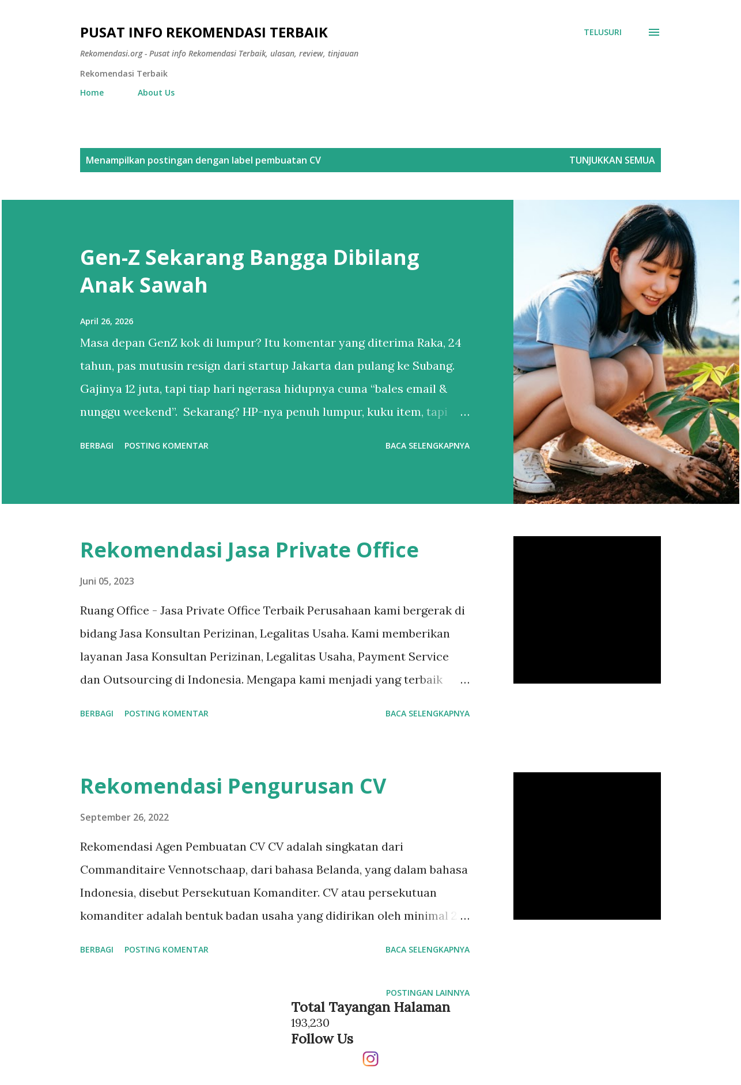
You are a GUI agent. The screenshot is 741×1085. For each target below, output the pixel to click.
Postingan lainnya (428, 992)
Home (92, 92)
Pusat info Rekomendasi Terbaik (204, 31)
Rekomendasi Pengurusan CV (233, 786)
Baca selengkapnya (427, 445)
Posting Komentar (166, 445)
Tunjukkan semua (612, 160)
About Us (156, 92)
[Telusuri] (603, 32)
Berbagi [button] (97, 445)
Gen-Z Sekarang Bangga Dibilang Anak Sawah (249, 271)
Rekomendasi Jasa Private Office (249, 550)
